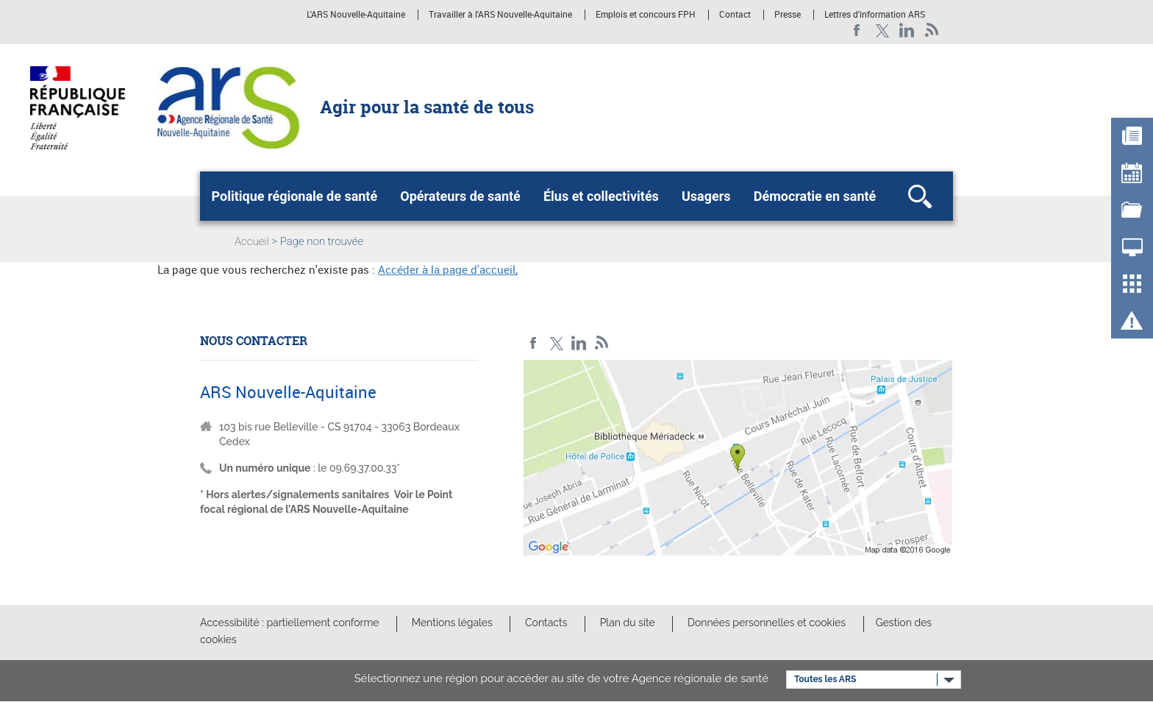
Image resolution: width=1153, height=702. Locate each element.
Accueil (252, 241)
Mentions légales (452, 622)
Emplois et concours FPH (646, 15)
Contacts (546, 622)
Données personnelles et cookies (767, 622)
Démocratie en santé (815, 196)
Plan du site (627, 622)
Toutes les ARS (825, 679)
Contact (735, 15)
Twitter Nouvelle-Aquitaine (882, 30)
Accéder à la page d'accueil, (448, 269)
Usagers (706, 196)
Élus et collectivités (601, 196)
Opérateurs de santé (460, 196)
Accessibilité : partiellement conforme (289, 622)
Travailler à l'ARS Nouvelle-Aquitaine (500, 15)
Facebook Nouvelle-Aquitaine (857, 30)
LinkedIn (907, 30)
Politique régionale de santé (295, 196)
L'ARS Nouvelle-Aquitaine (356, 15)
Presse (787, 15)
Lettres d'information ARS (874, 15)
